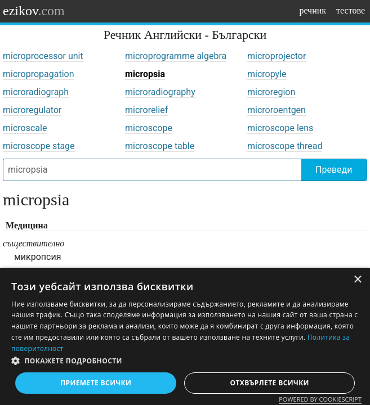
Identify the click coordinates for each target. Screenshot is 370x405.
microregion (271, 92)
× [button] (357, 280)
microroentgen (276, 110)
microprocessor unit (43, 56)
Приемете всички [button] (95, 383)
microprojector (276, 56)
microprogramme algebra (175, 56)
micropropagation (38, 74)
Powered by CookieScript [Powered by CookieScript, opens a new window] (320, 399)
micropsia (145, 74)
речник (312, 10)
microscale (25, 128)
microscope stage (39, 146)
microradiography (160, 92)
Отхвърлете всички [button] (269, 383)
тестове (350, 10)
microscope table (159, 146)
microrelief (146, 110)
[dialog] (185, 336)
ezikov (34, 10)
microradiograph (36, 92)
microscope (148, 128)
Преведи (333, 169)
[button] (185, 361)
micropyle (267, 74)
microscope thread (284, 146)
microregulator (32, 110)
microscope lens (280, 128)
